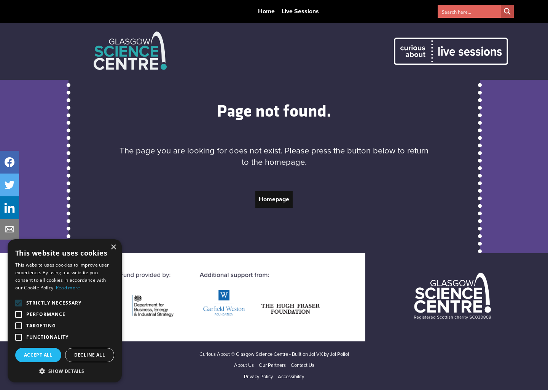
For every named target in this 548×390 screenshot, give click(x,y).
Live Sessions (300, 11)
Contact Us (302, 365)
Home (266, 11)
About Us (244, 365)
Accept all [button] (38, 355)
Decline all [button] (89, 355)
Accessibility (291, 376)
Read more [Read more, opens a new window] (68, 287)
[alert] (65, 310)
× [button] (113, 247)
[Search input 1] (469, 11)
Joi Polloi (339, 354)
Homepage (274, 199)
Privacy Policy (258, 376)
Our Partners (272, 365)
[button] (64, 371)
